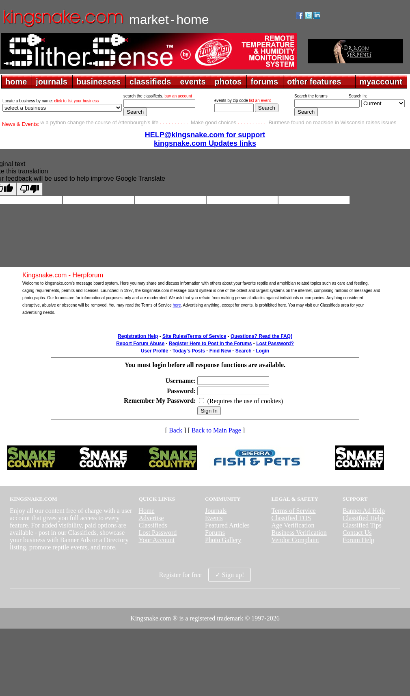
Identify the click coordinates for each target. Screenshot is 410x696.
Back (175, 430)
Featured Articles (227, 525)
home (16, 81)
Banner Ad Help (364, 510)
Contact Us (357, 532)
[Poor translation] (30, 189)
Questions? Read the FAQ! (261, 336)
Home (146, 510)
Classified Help (363, 517)
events (192, 81)
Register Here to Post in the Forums (210, 343)
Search (243, 351)
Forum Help (358, 539)
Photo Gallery (223, 539)
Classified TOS (291, 517)
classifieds (150, 81)
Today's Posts (189, 351)
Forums (215, 532)
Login (262, 351)
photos (228, 81)
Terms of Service (294, 510)
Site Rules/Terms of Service (194, 336)
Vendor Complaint (295, 539)
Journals (216, 510)
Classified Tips (362, 525)
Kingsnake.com (150, 618)
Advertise (151, 517)
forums (264, 81)
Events (214, 517)
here (177, 305)
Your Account (156, 539)
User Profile (154, 351)
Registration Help (138, 336)
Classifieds (152, 525)
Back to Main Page (216, 430)
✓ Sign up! (229, 574)
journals (51, 81)
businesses (98, 81)
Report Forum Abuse (140, 343)
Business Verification (299, 532)
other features (314, 81)
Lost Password (157, 532)
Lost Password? (275, 343)
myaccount (380, 81)
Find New (220, 351)
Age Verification (293, 525)
